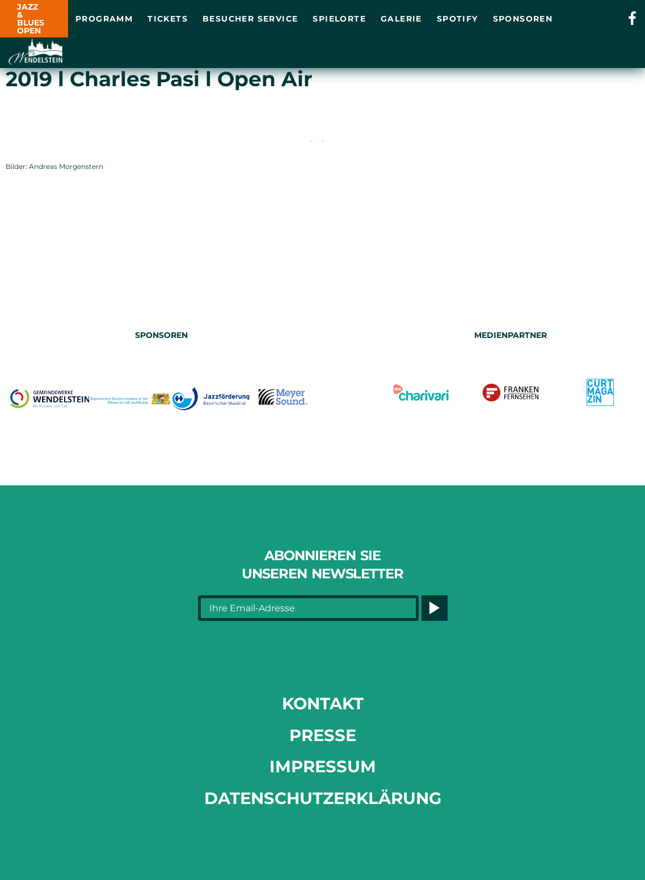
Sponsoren (523, 19)
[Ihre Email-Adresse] (308, 608)
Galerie (401, 19)
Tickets (167, 19)
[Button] (434, 608)
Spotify (457, 19)
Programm (104, 19)
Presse (322, 735)
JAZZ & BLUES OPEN (30, 19)
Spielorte (339, 19)
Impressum (322, 766)
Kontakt (323, 703)
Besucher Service (250, 19)
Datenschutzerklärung (322, 798)
